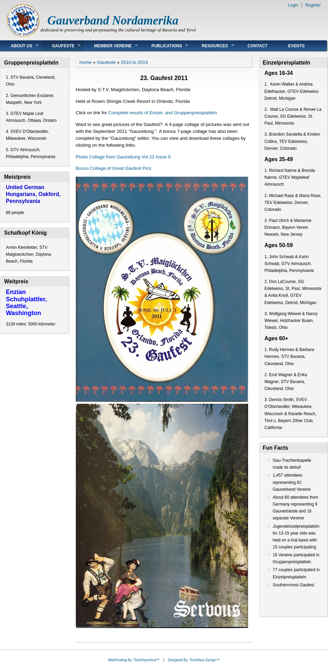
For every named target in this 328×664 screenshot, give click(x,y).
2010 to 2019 (134, 62)
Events (296, 45)
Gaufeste (61, 45)
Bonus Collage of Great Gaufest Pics (114, 168)
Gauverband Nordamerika (113, 20)
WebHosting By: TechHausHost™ (134, 660)
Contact (258, 45)
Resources (212, 45)
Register (313, 5)
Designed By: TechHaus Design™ (194, 660)
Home (86, 62)
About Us (19, 45)
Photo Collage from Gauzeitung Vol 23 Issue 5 (123, 156)
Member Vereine (111, 45)
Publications (164, 45)
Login (293, 5)
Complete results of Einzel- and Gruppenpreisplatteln (162, 112)
